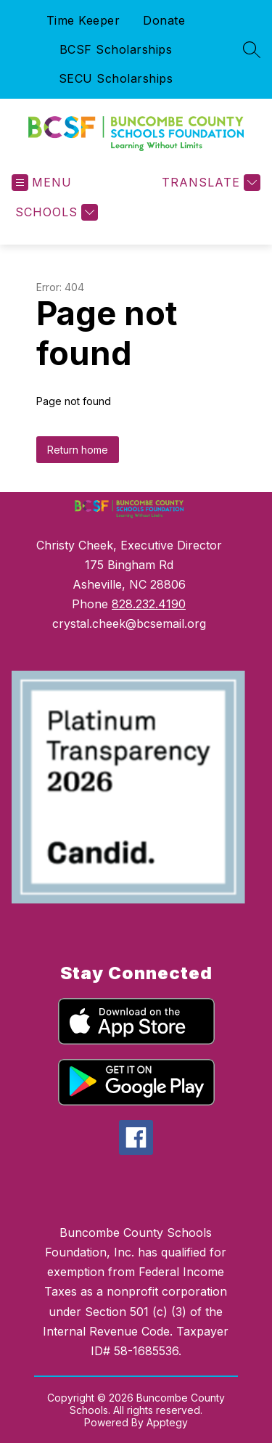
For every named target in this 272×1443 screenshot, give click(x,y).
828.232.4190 (149, 604)
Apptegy (167, 1422)
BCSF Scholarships (116, 49)
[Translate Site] (209, 182)
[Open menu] (42, 182)
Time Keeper (83, 20)
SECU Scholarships (116, 78)
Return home (77, 449)
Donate (164, 20)
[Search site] (251, 49)
